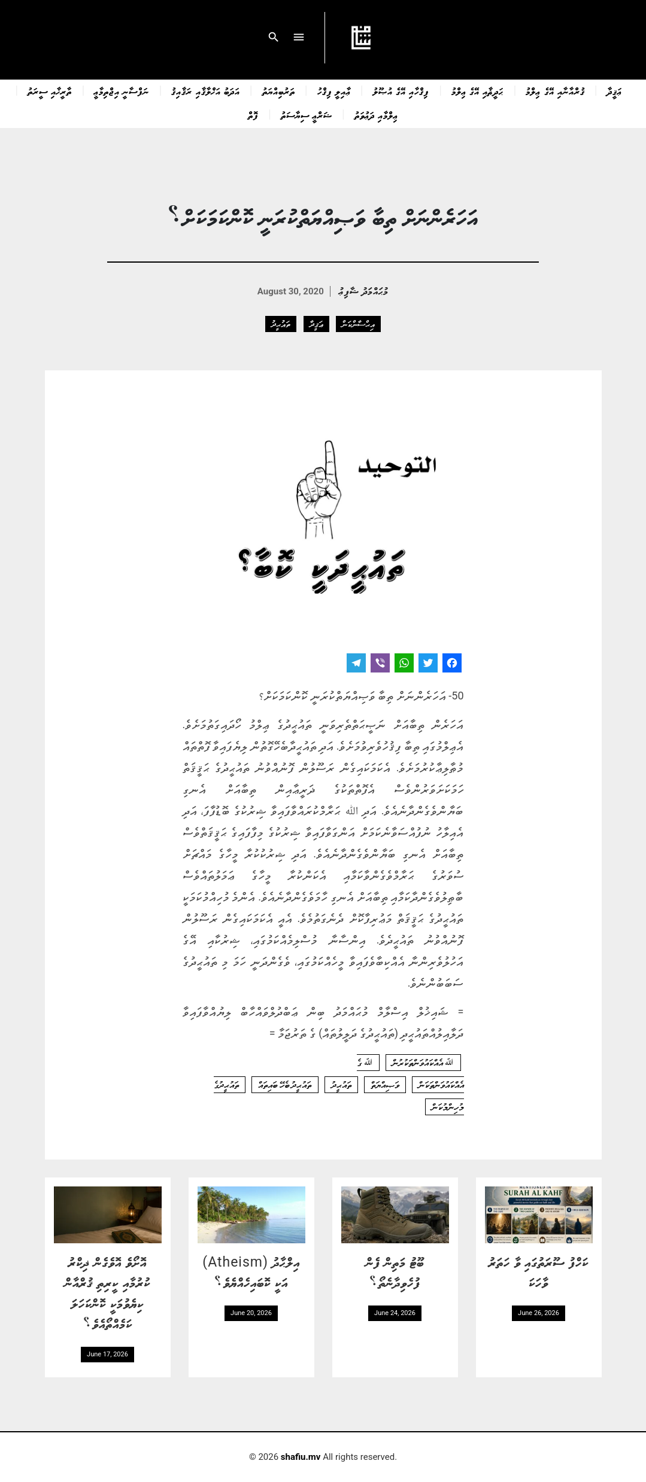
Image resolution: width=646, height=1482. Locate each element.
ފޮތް (253, 115)
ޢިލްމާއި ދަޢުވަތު (376, 115)
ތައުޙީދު (280, 323)
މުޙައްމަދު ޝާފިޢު (364, 290)
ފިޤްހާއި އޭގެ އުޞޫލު (401, 91)
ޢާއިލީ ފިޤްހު (334, 91)
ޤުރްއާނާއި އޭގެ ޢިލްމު (555, 91)
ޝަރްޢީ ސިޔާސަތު (306, 115)
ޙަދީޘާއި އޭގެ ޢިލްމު (477, 91)
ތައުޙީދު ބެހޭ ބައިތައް (284, 1084)
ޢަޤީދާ (614, 91)
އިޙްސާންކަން (358, 323)
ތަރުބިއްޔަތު (278, 91)
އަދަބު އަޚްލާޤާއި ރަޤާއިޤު (205, 91)
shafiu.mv (301, 1456)
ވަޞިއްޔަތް (385, 1084)
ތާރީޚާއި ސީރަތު (50, 91)
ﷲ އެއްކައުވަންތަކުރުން (423, 1062)
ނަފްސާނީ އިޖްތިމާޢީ (121, 91)
